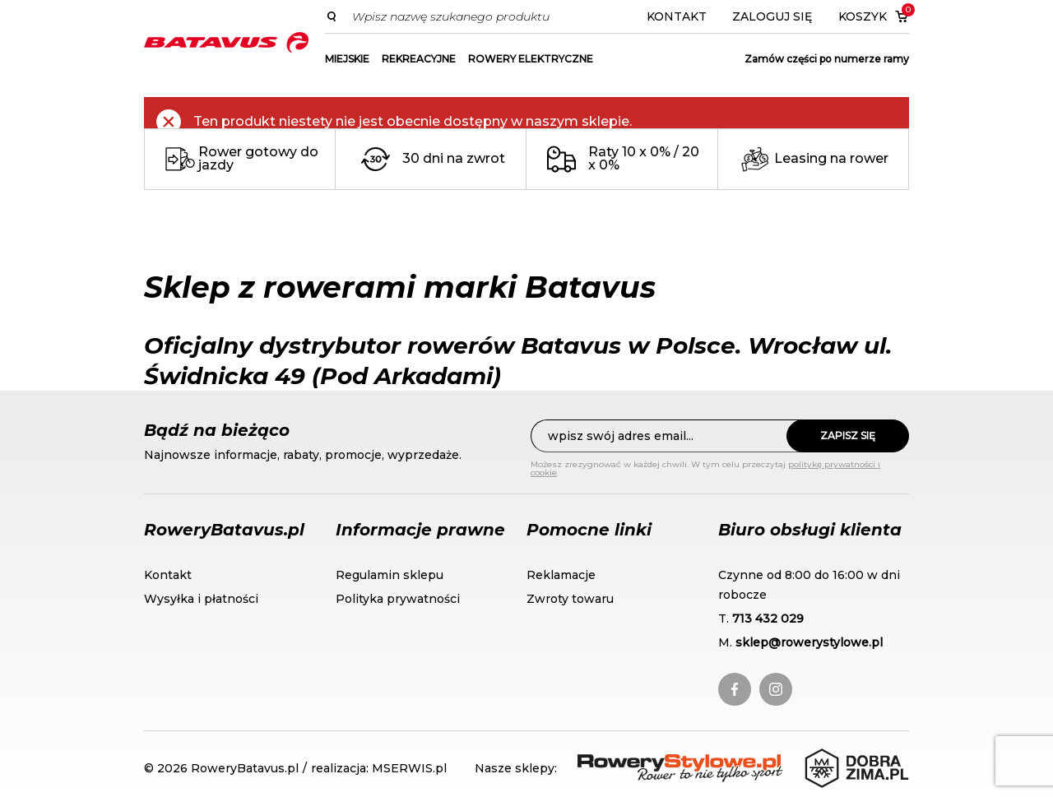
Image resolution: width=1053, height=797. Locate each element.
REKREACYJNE (419, 59)
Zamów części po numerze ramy (827, 59)
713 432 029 (768, 618)
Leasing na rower (831, 158)
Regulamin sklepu (389, 575)
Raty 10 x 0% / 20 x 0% (643, 158)
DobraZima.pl (850, 757)
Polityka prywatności (398, 598)
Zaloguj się (772, 16)
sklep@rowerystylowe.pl (809, 642)
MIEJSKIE (347, 59)
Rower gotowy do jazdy (258, 158)
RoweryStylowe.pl (637, 764)
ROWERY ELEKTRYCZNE (530, 59)
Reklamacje (561, 575)
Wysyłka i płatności (201, 598)
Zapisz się (847, 435)
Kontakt (677, 16)
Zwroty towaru (570, 598)
